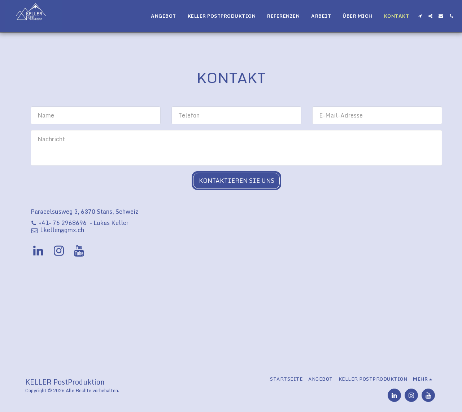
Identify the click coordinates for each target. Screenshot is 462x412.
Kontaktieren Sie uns (236, 180)
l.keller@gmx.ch (57, 230)
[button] (420, 16)
